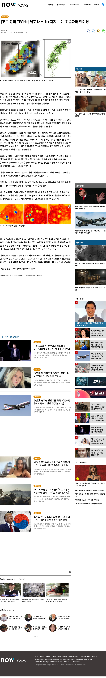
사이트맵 (94, 656)
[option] (27, 593)
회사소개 (42, 656)
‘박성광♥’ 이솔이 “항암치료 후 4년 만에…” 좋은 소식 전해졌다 (64, 629)
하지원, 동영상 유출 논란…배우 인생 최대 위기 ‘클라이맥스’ (15, 629)
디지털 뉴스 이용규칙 (85, 656)
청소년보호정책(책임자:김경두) (70, 656)
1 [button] (34, 636)
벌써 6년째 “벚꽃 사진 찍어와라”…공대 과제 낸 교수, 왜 (50, 600)
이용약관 (48, 656)
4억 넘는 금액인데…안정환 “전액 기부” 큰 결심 (15, 619)
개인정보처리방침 (56, 656)
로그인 (36, 656)
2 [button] (35, 636)
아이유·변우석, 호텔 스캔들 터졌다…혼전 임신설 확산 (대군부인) (40, 629)
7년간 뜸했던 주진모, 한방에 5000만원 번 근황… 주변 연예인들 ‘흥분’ (26, 600)
